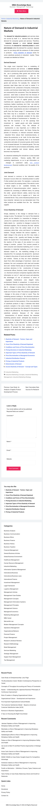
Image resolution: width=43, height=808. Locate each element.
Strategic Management (11, 653)
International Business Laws (13, 576)
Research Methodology (11, 644)
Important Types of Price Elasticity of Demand (20, 353)
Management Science (10, 608)
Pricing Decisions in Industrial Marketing (18, 350)
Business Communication (12, 534)
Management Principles (11, 605)
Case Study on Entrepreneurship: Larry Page (15, 677)
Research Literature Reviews (13, 641)
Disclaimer (4, 789)
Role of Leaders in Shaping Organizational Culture (16, 695)
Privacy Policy (5, 792)
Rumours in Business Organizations (12, 710)
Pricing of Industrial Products (15, 361)
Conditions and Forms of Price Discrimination (20, 347)
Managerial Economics (11, 611)
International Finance (10, 579)
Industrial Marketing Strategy (22, 377)
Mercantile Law (8, 621)
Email (9, 450)
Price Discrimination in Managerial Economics (20, 355)
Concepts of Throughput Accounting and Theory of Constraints (20, 686)
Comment (10, 415)
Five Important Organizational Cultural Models (15, 702)
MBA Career (7, 618)
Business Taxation (9, 547)
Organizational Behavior (11, 631)
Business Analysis (9, 531)
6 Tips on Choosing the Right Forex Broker (14, 714)
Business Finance (9, 540)
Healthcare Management (11, 560)
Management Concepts (11, 599)
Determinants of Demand (13, 364)
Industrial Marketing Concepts (15, 374)
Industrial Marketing (13, 18)
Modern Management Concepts (14, 624)
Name (9, 441)
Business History (9, 544)
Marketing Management (11, 615)
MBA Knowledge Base (21, 5)
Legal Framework (9, 586)
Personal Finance (9, 634)
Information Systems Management (15, 569)
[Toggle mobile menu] (21, 11)
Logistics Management (11, 589)
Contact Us (4, 795)
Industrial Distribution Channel (15, 358)
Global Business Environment (13, 556)
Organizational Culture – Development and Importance (18, 698)
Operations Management (11, 628)
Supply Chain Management (12, 657)
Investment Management (12, 582)
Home (3, 18)
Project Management (10, 637)
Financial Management (11, 550)
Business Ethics (9, 537)
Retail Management (10, 647)
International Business (11, 573)
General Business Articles (12, 553)
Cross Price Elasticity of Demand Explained (19, 344)
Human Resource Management (13, 563)
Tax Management (9, 660)
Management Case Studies (12, 595)
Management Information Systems (15, 602)
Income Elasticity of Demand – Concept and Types (21, 367)
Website (9, 459)
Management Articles (10, 592)
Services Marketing (10, 650)
